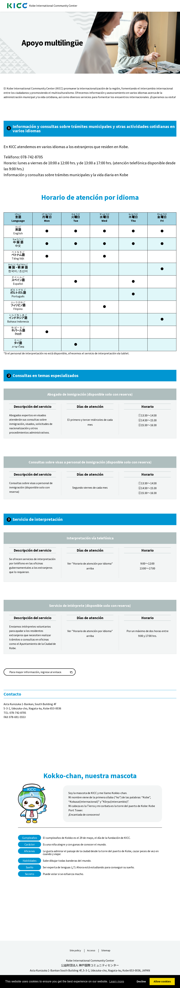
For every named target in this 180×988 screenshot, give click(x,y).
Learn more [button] (116, 981)
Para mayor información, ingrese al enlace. (35, 672)
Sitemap (105, 950)
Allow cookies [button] (162, 981)
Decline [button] (141, 981)
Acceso (91, 950)
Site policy (75, 950)
